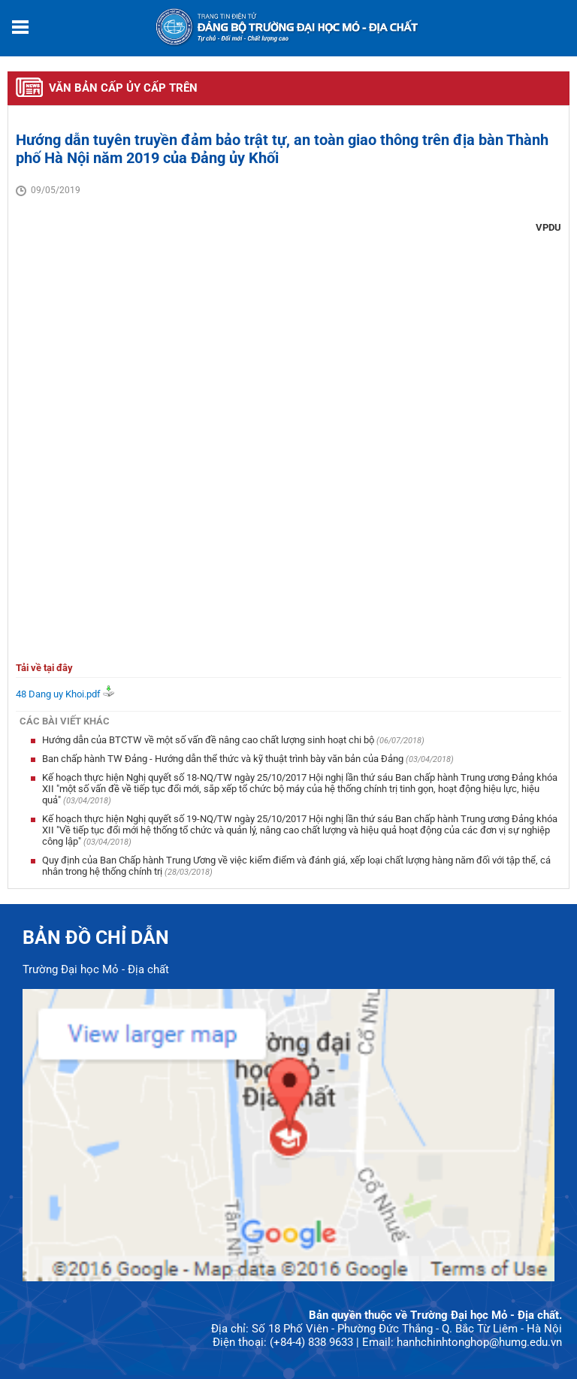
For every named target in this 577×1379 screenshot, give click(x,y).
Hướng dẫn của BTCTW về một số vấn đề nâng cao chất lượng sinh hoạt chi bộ (209, 739)
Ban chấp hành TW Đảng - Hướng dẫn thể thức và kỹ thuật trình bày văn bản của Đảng (224, 758)
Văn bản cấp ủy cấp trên (123, 88)
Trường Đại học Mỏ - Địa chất (96, 969)
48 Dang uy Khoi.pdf (58, 694)
